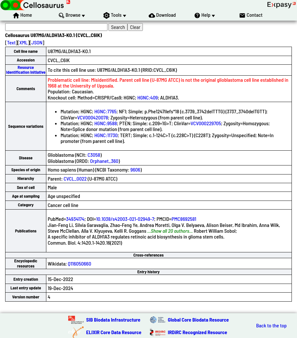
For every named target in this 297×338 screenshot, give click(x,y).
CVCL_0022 (75, 178)
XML (23, 42)
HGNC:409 (147, 97)
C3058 (94, 155)
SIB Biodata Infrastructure (113, 319)
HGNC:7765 (105, 111)
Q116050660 (79, 263)
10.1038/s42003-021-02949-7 (125, 219)
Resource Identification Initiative (25, 70)
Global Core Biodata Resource (198, 319)
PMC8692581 (184, 219)
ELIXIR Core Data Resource (114, 332)
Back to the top (271, 325)
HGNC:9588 (105, 123)
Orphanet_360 (104, 161)
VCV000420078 (92, 117)
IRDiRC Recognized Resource (197, 332)
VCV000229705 (205, 123)
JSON (37, 42)
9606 (135, 169)
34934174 (75, 219)
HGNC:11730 (105, 135)
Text (11, 42)
